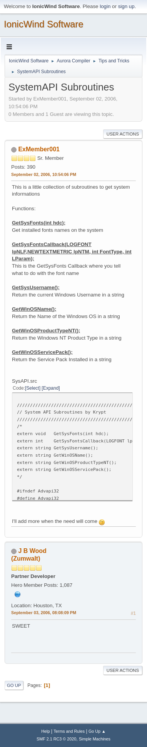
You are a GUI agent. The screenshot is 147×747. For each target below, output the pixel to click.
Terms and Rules (69, 731)
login (105, 6)
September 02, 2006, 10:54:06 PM (43, 174)
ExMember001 (39, 149)
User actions (123, 134)
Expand (51, 388)
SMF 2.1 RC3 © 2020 (56, 739)
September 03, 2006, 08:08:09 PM (43, 612)
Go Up (14, 685)
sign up (126, 6)
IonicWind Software (44, 24)
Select (32, 388)
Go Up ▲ (97, 731)
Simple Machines (94, 739)
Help (45, 731)
